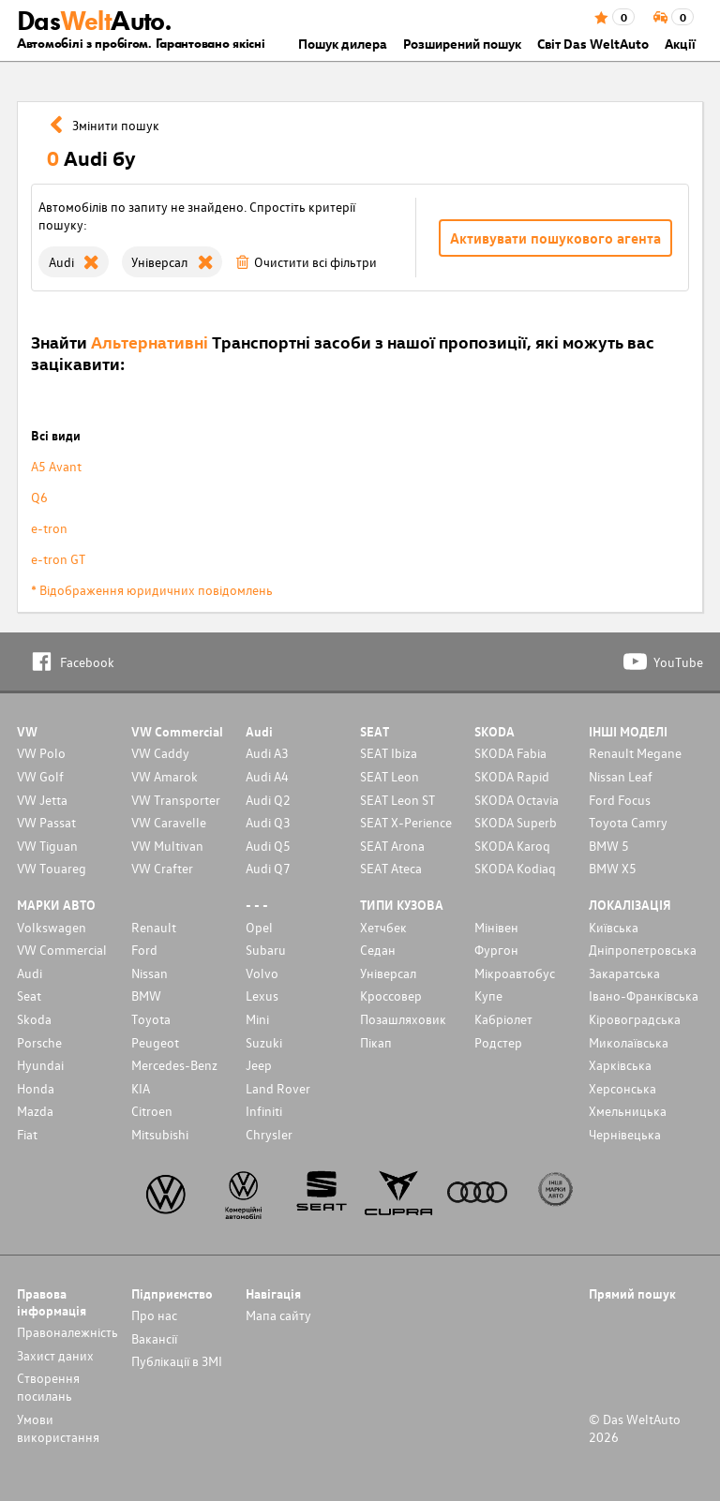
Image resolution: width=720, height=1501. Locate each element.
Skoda (34, 1019)
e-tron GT (58, 559)
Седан (378, 950)
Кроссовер (391, 995)
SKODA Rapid (511, 776)
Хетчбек (383, 927)
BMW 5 (609, 846)
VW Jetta (42, 800)
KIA (140, 1088)
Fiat (27, 1134)
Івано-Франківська (643, 995)
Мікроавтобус (514, 973)
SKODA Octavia (516, 800)
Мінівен (496, 927)
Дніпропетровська (643, 950)
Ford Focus (620, 800)
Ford (144, 950)
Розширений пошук (462, 43)
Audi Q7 (268, 868)
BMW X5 (613, 868)
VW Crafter (162, 868)
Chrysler (269, 1134)
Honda (35, 1088)
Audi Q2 (268, 800)
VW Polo (41, 753)
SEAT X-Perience (406, 822)
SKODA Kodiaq (515, 868)
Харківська (620, 1065)
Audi (29, 973)
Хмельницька (628, 1111)
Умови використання (58, 1428)
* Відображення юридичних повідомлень (152, 590)
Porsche (39, 1042)
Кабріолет (503, 1019)
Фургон (496, 950)
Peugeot (155, 1042)
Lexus (262, 995)
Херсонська (622, 1088)
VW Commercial (62, 950)
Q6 (39, 497)
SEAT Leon (389, 776)
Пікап (376, 1042)
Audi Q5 (268, 846)
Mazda (35, 1111)
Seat (29, 995)
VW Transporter (175, 800)
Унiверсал (388, 973)
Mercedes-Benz (174, 1065)
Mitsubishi (159, 1134)
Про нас (154, 1315)
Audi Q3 (268, 822)
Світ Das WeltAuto (593, 43)
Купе (488, 995)
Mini (257, 1019)
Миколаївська (628, 1042)
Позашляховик (403, 1019)
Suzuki (264, 1042)
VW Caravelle (168, 822)
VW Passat (46, 822)
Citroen (151, 1111)
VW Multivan (167, 846)
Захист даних (55, 1355)
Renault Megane (635, 753)
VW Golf (40, 776)
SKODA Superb (515, 822)
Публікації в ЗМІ (176, 1361)
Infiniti (264, 1111)
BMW (146, 995)
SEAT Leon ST (397, 800)
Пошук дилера (342, 43)
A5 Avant (56, 466)
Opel (259, 927)
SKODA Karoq (512, 846)
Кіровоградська (635, 1019)
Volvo (262, 973)
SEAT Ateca (391, 868)
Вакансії (154, 1338)
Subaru (266, 950)
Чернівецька (625, 1134)
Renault (153, 927)
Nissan (149, 973)
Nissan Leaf (620, 776)
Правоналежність (67, 1332)
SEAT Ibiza (388, 753)
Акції (680, 43)
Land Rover (278, 1088)
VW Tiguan (47, 846)
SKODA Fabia (510, 753)
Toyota (151, 1019)
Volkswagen (51, 927)
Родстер (498, 1042)
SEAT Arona (392, 846)
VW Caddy (160, 753)
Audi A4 (267, 776)
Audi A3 (267, 753)
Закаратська (624, 973)
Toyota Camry (628, 822)
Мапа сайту (278, 1315)
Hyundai (40, 1065)
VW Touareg (51, 868)
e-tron (49, 528)
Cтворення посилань (48, 1386)
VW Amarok (164, 776)
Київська (613, 927)
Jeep (259, 1065)
